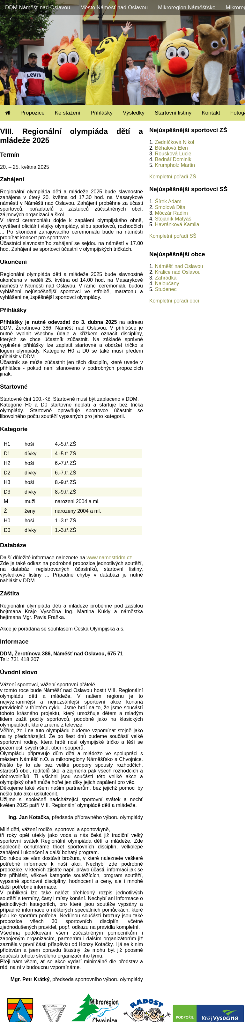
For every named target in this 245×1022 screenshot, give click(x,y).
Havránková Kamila (177, 224)
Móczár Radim (171, 213)
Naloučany (167, 283)
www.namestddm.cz (109, 557)
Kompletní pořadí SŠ (173, 236)
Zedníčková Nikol (174, 142)
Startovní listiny (173, 113)
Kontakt (211, 113)
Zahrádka (166, 277)
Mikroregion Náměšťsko (186, 7)
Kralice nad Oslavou (178, 272)
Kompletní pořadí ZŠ (172, 176)
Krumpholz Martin (175, 165)
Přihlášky (102, 113)
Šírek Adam (168, 201)
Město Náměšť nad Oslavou (114, 7)
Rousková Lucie (173, 153)
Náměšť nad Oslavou (179, 266)
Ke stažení (67, 113)
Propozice (32, 113)
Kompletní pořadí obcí (174, 300)
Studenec (166, 289)
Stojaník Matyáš (173, 218)
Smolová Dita (170, 207)
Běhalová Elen (171, 148)
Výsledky (134, 113)
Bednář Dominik (173, 159)
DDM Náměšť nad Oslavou (37, 7)
